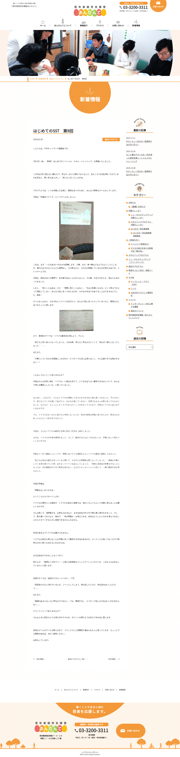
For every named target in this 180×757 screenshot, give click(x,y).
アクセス (100, 26)
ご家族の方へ (133, 240)
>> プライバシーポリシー (90, 752)
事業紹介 (84, 26)
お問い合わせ (118, 26)
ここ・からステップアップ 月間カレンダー (142, 216)
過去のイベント (137, 310)
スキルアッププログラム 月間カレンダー (142, 223)
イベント (132, 299)
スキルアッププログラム (138, 255)
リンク (133, 288)
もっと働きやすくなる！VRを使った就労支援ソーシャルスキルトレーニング (139, 158)
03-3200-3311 (135, 7)
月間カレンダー (134, 210)
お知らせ (132, 202)
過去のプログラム (111, 139)
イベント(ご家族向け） (140, 244)
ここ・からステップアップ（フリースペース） (139, 261)
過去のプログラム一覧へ (76, 659)
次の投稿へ (112, 659)
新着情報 (136, 26)
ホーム (43, 26)
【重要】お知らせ (138, 206)
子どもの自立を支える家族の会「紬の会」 (142, 249)
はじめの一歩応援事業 (140, 228)
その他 (131, 277)
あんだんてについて (63, 26)
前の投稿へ (41, 659)
